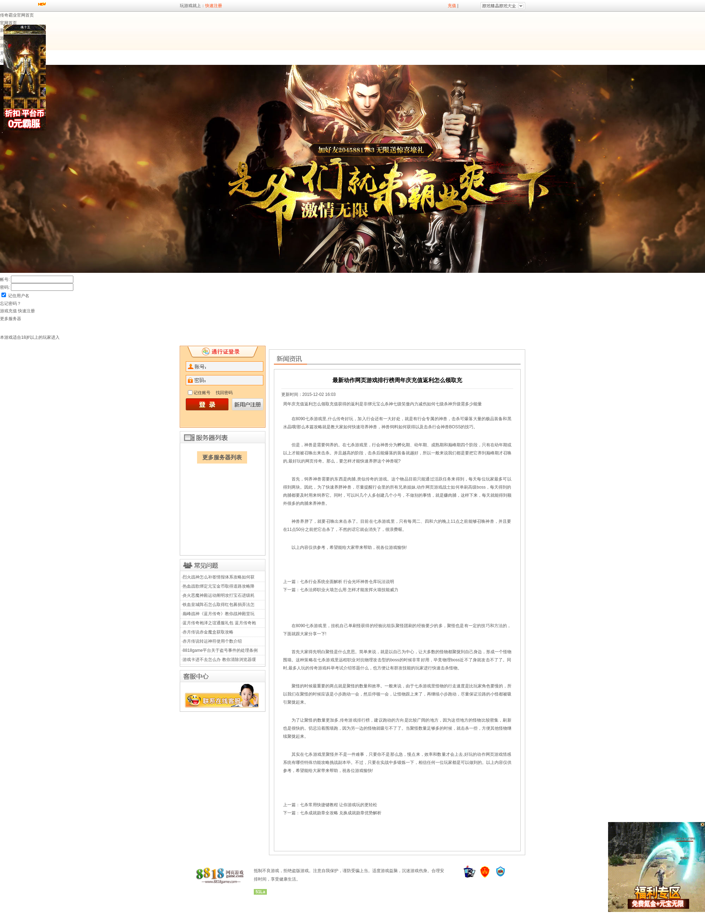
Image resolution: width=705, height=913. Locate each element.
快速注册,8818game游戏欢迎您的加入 (222, 352)
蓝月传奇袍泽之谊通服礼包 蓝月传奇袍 (219, 622)
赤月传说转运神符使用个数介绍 (212, 641)
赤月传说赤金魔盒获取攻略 (208, 632)
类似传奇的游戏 (372, 479)
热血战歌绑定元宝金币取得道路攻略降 (219, 586)
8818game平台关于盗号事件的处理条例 (220, 650)
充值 (452, 5)
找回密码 (224, 392)
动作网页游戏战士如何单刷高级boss (451, 487)
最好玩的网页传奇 (305, 461)
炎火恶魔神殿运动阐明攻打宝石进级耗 (219, 595)
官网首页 (8, 22)
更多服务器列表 (222, 457)
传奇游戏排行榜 (355, 720)
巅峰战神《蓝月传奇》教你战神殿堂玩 (219, 613)
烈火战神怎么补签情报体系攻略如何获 (219, 577)
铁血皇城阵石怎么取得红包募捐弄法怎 (219, 604)
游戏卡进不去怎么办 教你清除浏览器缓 (219, 659)
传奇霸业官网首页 (17, 15)
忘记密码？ (10, 303)
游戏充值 (9, 310)
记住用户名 (18, 295)
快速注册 (213, 5)
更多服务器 (10, 318)
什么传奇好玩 (341, 418)
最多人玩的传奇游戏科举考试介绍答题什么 (328, 668)
